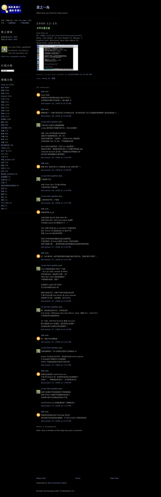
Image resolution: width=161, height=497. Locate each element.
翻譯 (2, 194)
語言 (2, 171)
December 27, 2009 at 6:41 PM (56, 342)
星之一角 (4, 151)
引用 (2, 99)
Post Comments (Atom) (57, 483)
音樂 (2, 111)
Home (77, 478)
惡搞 (2, 188)
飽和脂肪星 (5, 145)
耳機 (2, 137)
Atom (10, 37)
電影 (2, 200)
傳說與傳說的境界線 (8, 186)
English (4, 96)
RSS (15, 37)
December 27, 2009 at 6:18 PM (56, 301)
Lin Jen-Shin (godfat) (49, 122)
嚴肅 (2, 125)
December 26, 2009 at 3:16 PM (56, 190)
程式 (2, 88)
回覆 (2, 142)
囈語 (2, 122)
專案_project (6, 160)
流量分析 (4, 180)
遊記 (2, 197)
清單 (2, 162)
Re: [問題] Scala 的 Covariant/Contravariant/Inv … (60, 36)
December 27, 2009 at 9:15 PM (56, 421)
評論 (2, 183)
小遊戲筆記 (12, 23)
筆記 (2, 105)
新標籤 (3, 119)
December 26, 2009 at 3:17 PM (56, 203)
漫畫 (2, 131)
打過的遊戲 (25, 23)
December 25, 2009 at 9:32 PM (56, 103)
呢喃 (2, 113)
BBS (2, 206)
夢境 (2, 139)
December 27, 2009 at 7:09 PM (56, 383)
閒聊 (2, 90)
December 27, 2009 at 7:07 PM (56, 365)
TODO (3, 148)
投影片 (3, 168)
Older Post (114, 478)
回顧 (2, 108)
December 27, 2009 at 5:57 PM (56, 260)
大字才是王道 (43, 28)
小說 (2, 157)
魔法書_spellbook (8, 174)
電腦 (2, 102)
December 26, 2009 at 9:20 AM (56, 116)
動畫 (2, 134)
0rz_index (5, 203)
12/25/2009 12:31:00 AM (80, 74)
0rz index (23, 20)
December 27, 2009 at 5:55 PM (56, 247)
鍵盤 (2, 165)
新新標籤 (4, 128)
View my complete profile (13, 56)
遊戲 (2, 93)
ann (2, 154)
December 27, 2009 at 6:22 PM (56, 329)
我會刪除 (4, 177)
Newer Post (41, 478)
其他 (2, 116)
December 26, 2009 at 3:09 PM (56, 170)
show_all (4, 85)
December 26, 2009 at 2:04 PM (56, 158)
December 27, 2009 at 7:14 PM (56, 406)
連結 (2, 209)
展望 (2, 191)
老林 (42, 92)
